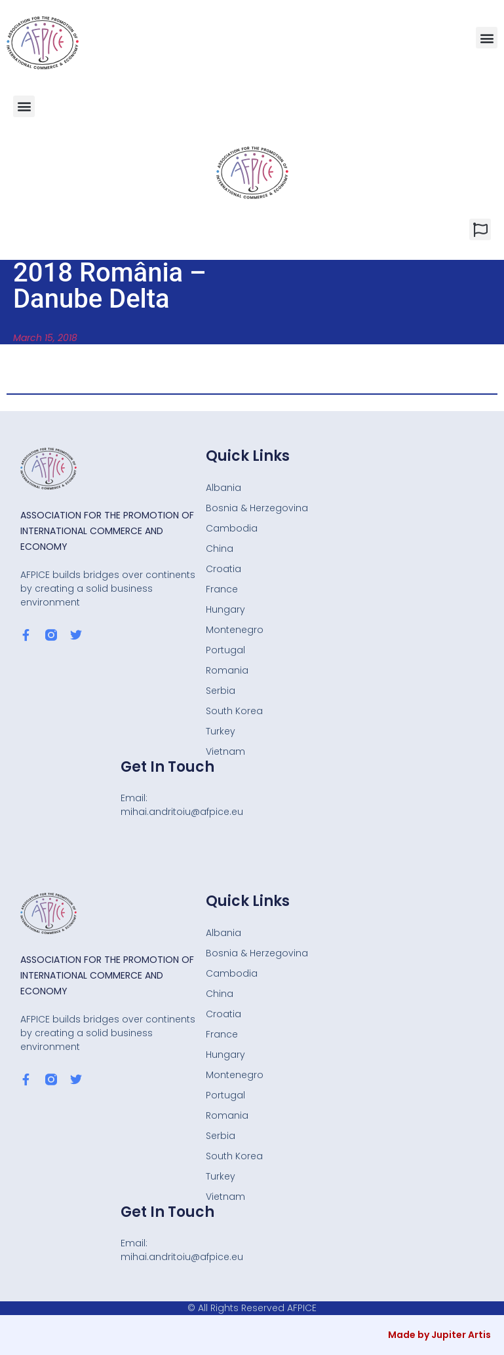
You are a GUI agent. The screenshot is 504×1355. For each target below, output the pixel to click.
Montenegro (234, 629)
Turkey (220, 731)
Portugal (225, 650)
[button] (486, 37)
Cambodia (232, 528)
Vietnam (225, 751)
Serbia (220, 690)
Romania (227, 670)
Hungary (225, 609)
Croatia (223, 568)
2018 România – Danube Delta (109, 285)
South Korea (234, 710)
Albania (223, 487)
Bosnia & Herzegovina (257, 508)
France (222, 589)
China (219, 548)
